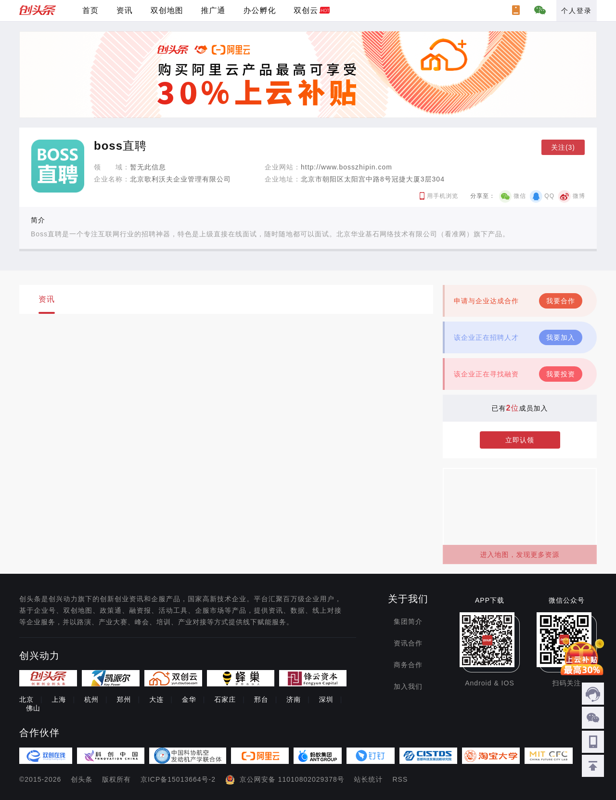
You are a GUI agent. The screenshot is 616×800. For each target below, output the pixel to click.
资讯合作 (408, 643)
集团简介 (408, 621)
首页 (90, 10)
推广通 (213, 10)
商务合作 (408, 665)
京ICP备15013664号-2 (178, 779)
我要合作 (560, 301)
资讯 (124, 10)
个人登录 (576, 10)
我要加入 (560, 337)
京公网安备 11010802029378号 (292, 779)
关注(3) (563, 147)
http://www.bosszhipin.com (346, 167)
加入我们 (408, 686)
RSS (400, 779)
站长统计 (368, 779)
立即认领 (519, 440)
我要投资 (560, 374)
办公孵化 (259, 10)
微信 (519, 196)
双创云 (306, 10)
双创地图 (167, 10)
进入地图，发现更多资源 (520, 554)
